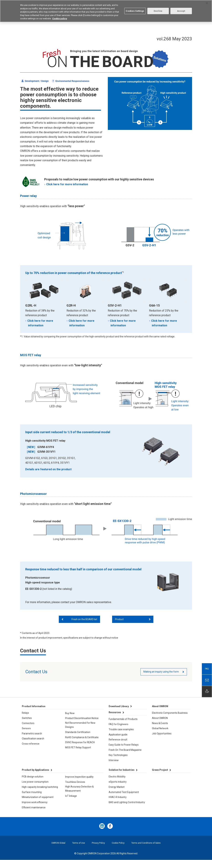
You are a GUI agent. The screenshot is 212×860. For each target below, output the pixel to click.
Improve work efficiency (34, 802)
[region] (106, 11)
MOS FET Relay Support (78, 747)
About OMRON (160, 718)
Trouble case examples (121, 729)
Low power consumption (35, 781)
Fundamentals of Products (123, 719)
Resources (115, 712)
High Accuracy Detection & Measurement (79, 788)
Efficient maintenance (34, 807)
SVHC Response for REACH (80, 742)
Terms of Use (78, 843)
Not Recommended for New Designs (80, 724)
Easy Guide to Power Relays (124, 744)
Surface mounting (32, 792)
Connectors (28, 723)
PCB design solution (32, 776)
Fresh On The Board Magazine (125, 750)
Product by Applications (35, 770)
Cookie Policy (118, 843)
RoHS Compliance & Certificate (82, 737)
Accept (181, 11)
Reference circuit (118, 739)
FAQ (207, 669)
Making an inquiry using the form (161, 671)
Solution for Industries (121, 770)
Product (119, 619)
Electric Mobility (117, 776)
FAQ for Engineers (118, 724)
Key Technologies (118, 755)
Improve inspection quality (79, 776)
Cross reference (30, 743)
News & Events (160, 723)
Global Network (160, 728)
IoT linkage (71, 796)
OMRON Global (58, 843)
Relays (25, 712)
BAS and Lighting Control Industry (127, 802)
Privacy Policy (98, 843)
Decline (158, 11)
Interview (114, 760)
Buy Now (70, 713)
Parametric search (32, 733)
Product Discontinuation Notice (82, 718)
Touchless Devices (75, 782)
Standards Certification (77, 732)
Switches (27, 718)
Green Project (160, 770)
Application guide (118, 734)
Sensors (26, 728)
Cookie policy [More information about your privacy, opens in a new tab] (59, 18)
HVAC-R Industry (118, 797)
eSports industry (118, 781)
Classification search (33, 738)
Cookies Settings (135, 11)
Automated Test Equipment (124, 792)
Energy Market (116, 787)
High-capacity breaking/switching (40, 787)
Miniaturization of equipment (37, 797)
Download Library (119, 706)
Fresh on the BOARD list (84, 619)
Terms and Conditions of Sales (146, 843)
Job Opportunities (161, 733)
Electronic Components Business (170, 712)
